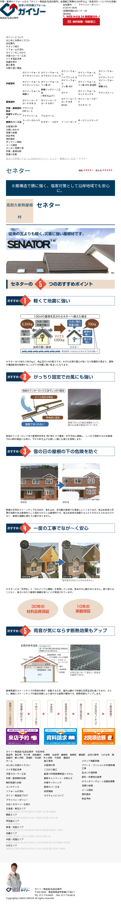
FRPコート (27, 111)
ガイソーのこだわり (16, 52)
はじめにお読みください (18, 40)
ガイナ (64, 92)
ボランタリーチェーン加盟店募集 (98, 781)
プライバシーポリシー (89, 4)
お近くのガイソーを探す (18, 804)
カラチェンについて (54, 795)
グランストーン (106, 92)
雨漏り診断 (11, 154)
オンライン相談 (13, 141)
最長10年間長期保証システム (58, 773)
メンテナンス (12, 786)
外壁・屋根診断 (13, 151)
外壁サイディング (52, 782)
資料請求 (10, 138)
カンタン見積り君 (15, 148)
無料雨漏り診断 (13, 782)
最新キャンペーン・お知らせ (58, 778)
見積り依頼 (11, 132)
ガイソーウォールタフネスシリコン (31, 74)
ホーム (9, 760)
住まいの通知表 (89, 772)
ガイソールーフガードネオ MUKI (69, 101)
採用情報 (48, 791)
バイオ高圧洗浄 (13, 58)
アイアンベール (29, 115)
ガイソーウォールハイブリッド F (87, 74)
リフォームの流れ (15, 49)
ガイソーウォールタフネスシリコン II (51, 74)
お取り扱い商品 (13, 68)
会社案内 (67, 4)
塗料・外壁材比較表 (92, 776)
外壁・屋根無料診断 (16, 778)
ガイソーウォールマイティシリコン (31, 83)
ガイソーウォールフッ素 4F (50, 83)
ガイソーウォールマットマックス (87, 93)
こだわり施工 (50, 769)
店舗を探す (11, 61)
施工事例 (10, 64)
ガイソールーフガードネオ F (48, 102)
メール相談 (11, 145)
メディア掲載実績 (90, 760)
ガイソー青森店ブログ (17, 795)
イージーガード (69, 121)
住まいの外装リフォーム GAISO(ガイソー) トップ (31, 158)
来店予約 (10, 135)
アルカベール (47, 115)
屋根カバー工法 (67, 158)
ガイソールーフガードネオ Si (30, 102)
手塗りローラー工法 (16, 55)
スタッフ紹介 (12, 46)
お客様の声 (11, 126)
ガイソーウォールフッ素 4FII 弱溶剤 (87, 83)
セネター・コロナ (50, 121)
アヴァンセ (27, 108)
